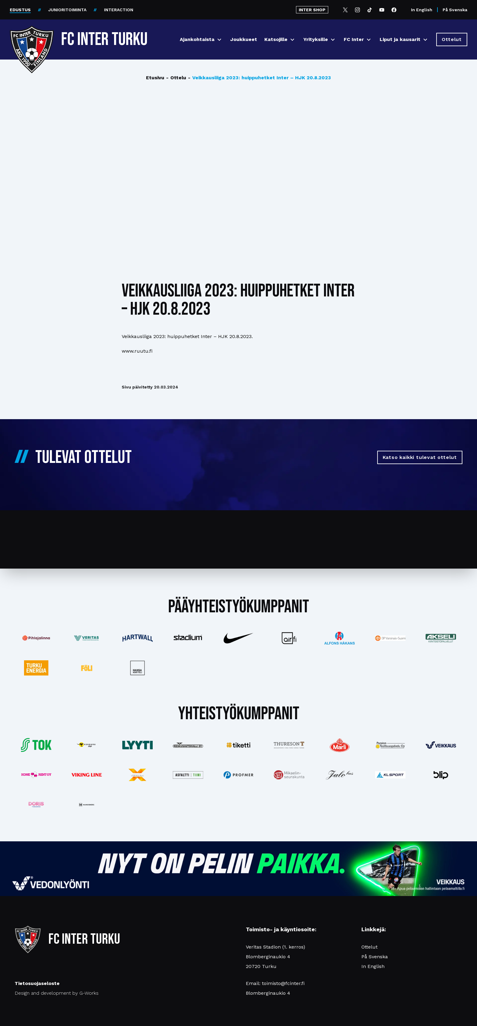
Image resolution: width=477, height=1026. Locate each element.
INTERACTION (118, 9)
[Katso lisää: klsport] (390, 774)
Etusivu (155, 77)
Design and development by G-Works (57, 993)
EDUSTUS (20, 9)
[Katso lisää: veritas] (86, 638)
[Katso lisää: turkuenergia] (36, 667)
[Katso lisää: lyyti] (137, 745)
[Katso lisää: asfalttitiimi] (188, 775)
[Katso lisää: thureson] (289, 745)
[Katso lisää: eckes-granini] (339, 745)
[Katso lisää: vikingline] (86, 775)
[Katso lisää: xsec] (137, 774)
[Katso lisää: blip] (440, 774)
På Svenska (455, 9)
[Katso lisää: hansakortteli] (137, 667)
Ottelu (176, 77)
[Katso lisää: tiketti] (238, 745)
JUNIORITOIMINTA (67, 9)
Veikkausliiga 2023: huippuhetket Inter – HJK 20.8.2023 (259, 77)
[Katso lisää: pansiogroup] (390, 745)
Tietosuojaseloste (37, 983)
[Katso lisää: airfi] (289, 638)
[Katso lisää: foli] (86, 667)
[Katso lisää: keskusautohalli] (188, 745)
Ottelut (369, 947)
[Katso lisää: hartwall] (137, 638)
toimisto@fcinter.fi (283, 983)
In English (421, 9)
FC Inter (354, 39)
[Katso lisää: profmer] (238, 775)
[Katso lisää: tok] (36, 745)
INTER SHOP (312, 9)
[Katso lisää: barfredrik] (36, 804)
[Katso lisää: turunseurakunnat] (289, 774)
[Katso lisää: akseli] (440, 638)
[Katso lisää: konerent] (36, 774)
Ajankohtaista (197, 39)
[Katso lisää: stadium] (188, 638)
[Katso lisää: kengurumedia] (86, 745)
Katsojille (275, 39)
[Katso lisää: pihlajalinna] (36, 638)
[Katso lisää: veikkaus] (440, 745)
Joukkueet (243, 39)
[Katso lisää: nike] (238, 638)
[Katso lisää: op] (390, 638)
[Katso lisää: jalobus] (339, 775)
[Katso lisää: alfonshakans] (339, 638)
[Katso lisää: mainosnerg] (86, 804)
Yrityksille (315, 39)
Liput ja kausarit (400, 39)
